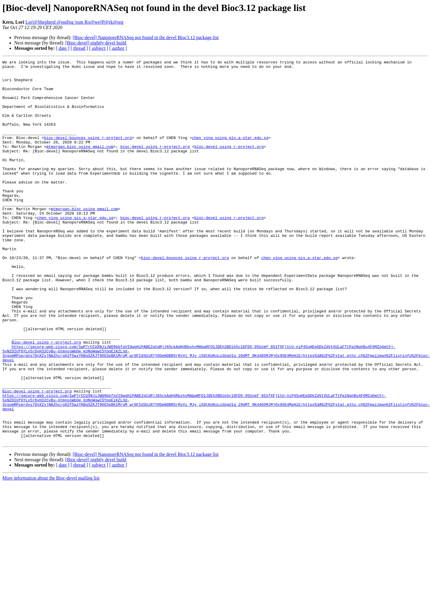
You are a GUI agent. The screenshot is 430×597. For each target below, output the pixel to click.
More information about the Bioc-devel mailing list (51, 554)
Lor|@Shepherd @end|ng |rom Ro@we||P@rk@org (74, 22)
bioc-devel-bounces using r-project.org (88, 153)
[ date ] (62, 48)
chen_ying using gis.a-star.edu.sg (230, 153)
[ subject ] (98, 48)
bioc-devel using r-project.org (155, 164)
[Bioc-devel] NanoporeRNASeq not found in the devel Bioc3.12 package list (145, 37)
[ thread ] (79, 48)
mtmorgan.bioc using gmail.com (79, 164)
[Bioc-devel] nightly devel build (95, 42)
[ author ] (118, 48)
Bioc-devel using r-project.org (46, 399)
